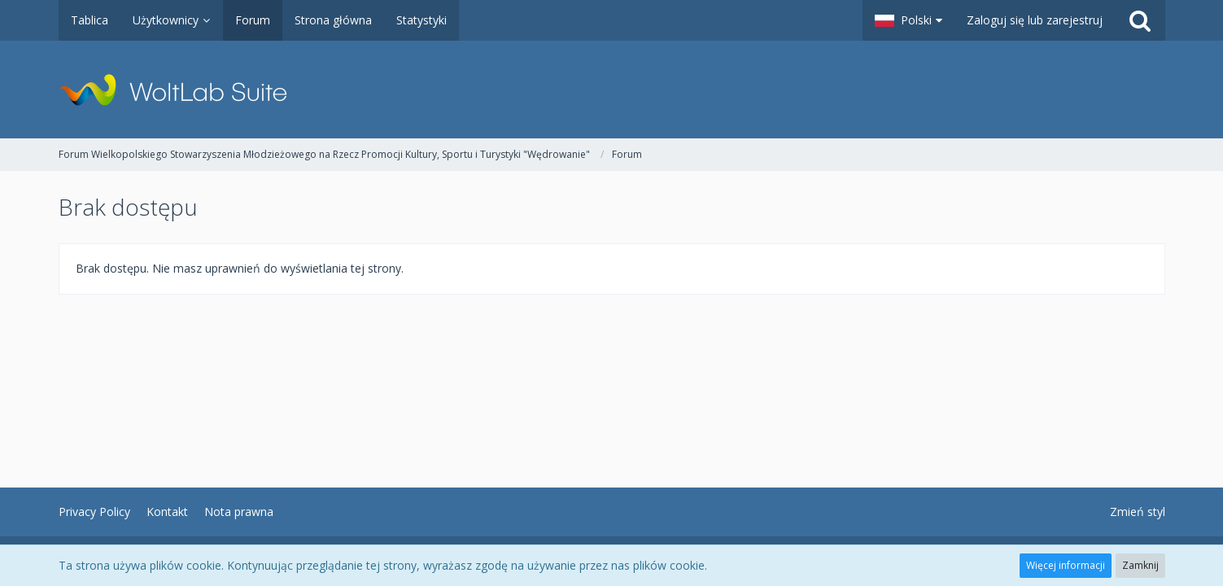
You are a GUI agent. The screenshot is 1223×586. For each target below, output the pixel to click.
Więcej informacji (1065, 565)
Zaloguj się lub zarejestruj (1035, 20)
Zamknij (1140, 565)
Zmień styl (1137, 511)
